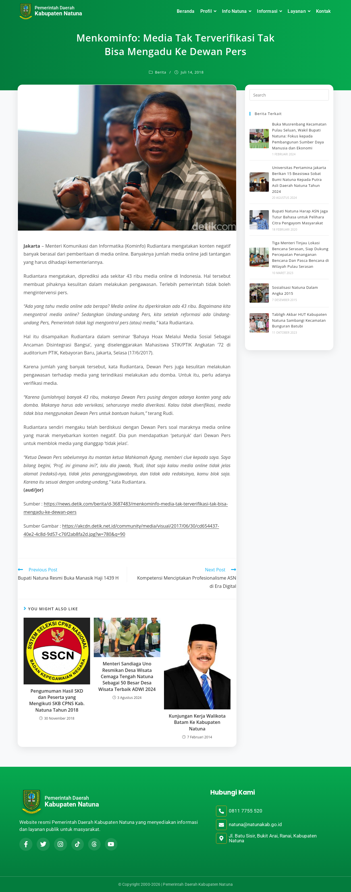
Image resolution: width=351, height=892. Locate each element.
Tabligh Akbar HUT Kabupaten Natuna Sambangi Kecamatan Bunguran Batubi (299, 320)
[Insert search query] (289, 95)
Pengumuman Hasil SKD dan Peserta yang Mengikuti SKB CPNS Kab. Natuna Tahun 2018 (57, 700)
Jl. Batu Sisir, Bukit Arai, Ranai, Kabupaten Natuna (273, 838)
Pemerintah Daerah (54, 8)
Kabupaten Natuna (58, 13)
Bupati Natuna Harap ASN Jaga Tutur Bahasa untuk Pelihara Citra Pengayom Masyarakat (300, 216)
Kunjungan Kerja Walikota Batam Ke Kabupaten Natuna (197, 722)
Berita (160, 72)
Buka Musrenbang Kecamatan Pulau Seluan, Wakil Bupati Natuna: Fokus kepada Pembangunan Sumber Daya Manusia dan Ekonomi (299, 136)
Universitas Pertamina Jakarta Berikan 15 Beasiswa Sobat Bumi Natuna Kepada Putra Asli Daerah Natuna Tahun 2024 (299, 179)
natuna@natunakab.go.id (255, 824)
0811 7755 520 (245, 811)
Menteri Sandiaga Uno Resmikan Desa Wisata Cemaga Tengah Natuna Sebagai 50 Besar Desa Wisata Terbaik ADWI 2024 (127, 676)
